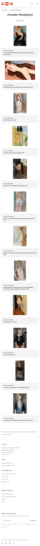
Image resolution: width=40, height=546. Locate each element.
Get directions (5, 454)
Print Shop (4, 10)
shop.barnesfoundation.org (9, 496)
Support (4, 499)
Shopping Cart (6, 481)
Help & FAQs (5, 476)
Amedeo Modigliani (16, 10)
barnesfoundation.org (7, 494)
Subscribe (33, 520)
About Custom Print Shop (9, 474)
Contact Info (5, 479)
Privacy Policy (28, 524)
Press (3, 501)
